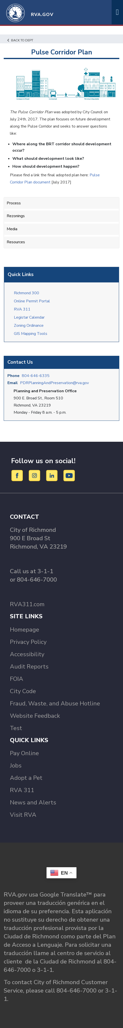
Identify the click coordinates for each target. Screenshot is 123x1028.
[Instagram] (35, 475)
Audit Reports (29, 666)
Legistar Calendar (29, 317)
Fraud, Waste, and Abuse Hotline (55, 703)
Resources (16, 242)
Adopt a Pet (26, 778)
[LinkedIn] (52, 475)
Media (12, 229)
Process (14, 203)
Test (16, 728)
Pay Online (24, 753)
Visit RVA (23, 815)
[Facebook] (18, 475)
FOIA (16, 679)
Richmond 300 (26, 293)
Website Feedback (35, 716)
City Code (23, 691)
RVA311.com (27, 604)
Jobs (16, 765)
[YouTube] (69, 475)
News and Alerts (33, 802)
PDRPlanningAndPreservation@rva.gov (54, 383)
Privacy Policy (28, 642)
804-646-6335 (35, 375)
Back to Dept (20, 40)
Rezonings (16, 216)
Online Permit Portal (32, 301)
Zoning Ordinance (29, 325)
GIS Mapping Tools (30, 333)
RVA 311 (22, 309)
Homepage (24, 630)
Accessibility (27, 654)
